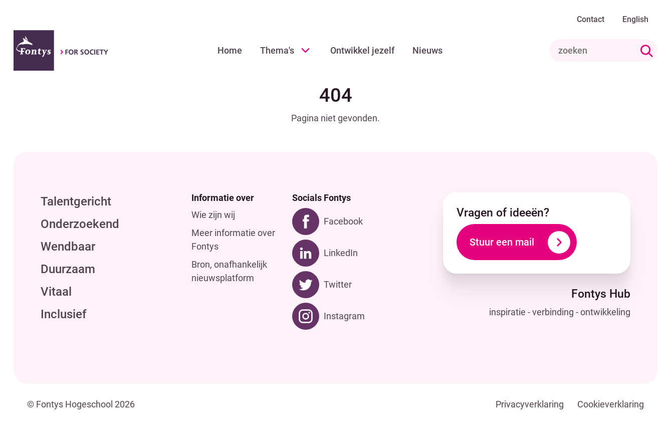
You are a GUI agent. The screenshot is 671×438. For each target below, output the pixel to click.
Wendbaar (68, 247)
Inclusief (64, 314)
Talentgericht (76, 201)
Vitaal (56, 292)
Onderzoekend (80, 224)
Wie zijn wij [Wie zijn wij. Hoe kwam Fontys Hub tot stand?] (213, 214)
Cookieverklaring (610, 404)
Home (229, 50)
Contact (590, 19)
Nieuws (427, 50)
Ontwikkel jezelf (362, 50)
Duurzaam (68, 269)
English (635, 19)
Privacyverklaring (530, 404)
